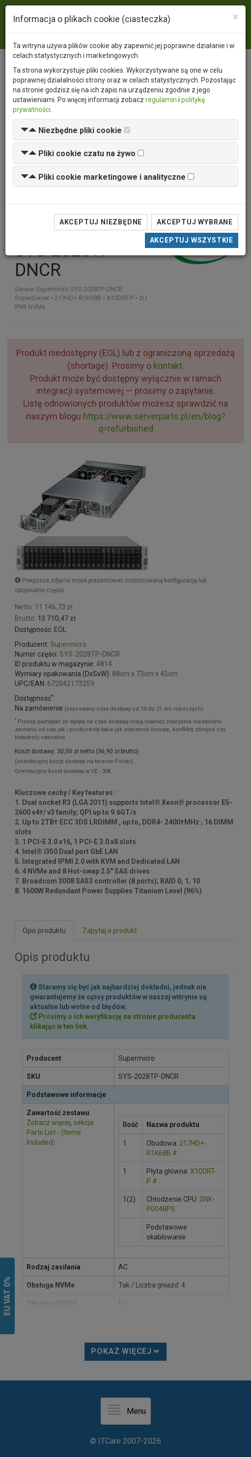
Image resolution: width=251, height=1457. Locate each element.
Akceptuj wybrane (195, 222)
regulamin (161, 100)
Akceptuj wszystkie (191, 240)
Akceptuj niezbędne (100, 222)
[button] (71, 130)
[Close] (235, 17)
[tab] (125, 130)
